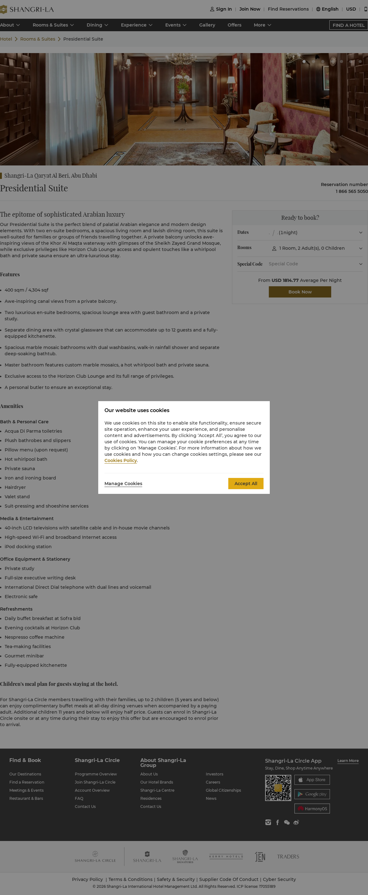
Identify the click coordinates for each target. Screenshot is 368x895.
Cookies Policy (120, 460)
